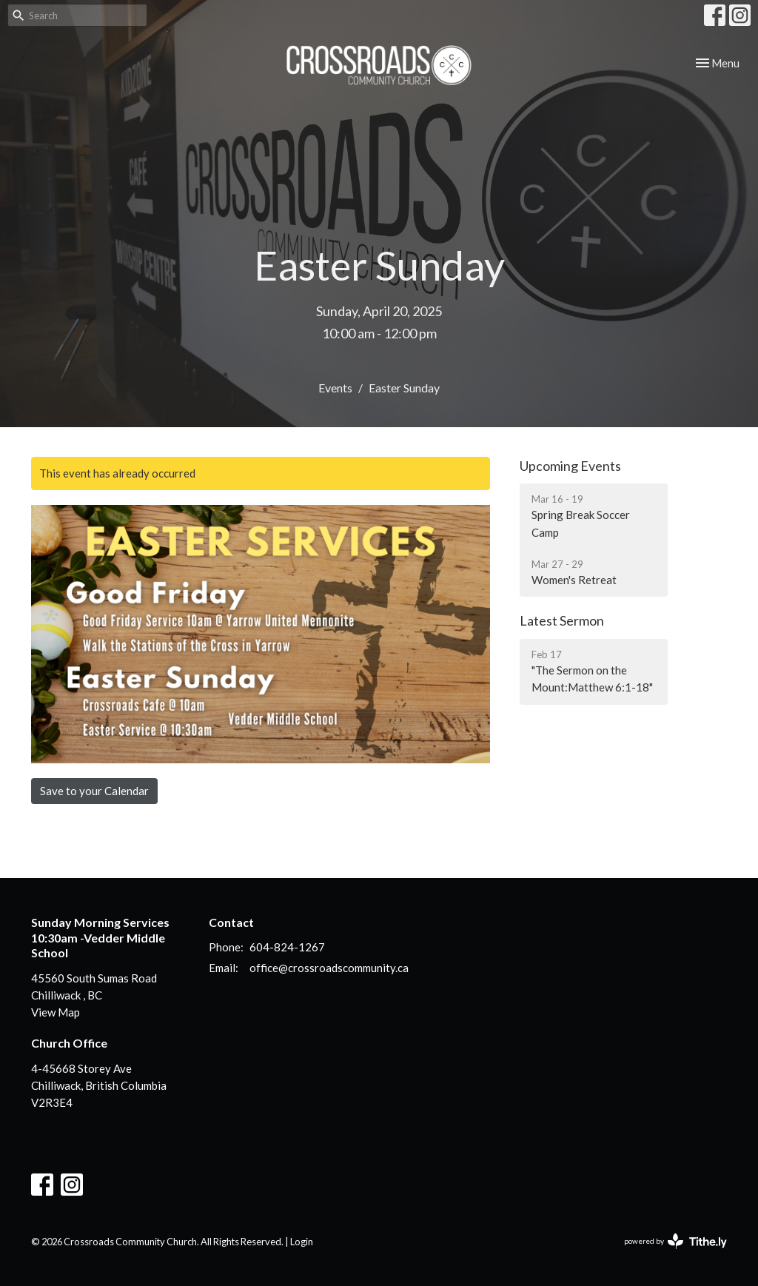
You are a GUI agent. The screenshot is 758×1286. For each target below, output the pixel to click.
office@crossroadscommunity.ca (329, 967)
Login (301, 1242)
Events (335, 388)
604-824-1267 (287, 947)
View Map (55, 1012)
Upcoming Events (570, 466)
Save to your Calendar (94, 790)
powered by (675, 1241)
